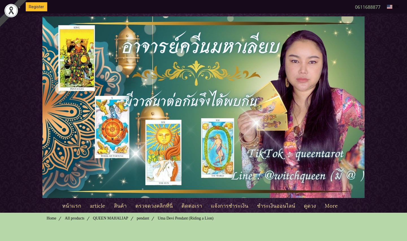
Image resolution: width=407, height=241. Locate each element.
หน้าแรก (71, 205)
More (331, 205)
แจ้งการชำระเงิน (229, 205)
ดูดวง (310, 205)
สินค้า (120, 205)
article (97, 205)
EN (393, 7)
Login (15, 6)
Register (36, 6)
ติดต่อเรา (191, 205)
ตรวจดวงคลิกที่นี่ (154, 205)
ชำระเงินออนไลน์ (276, 205)
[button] (347, 205)
